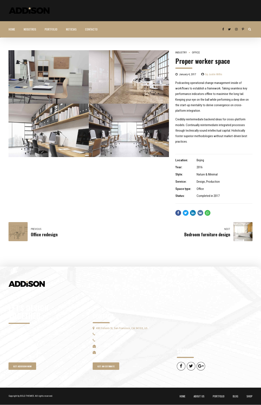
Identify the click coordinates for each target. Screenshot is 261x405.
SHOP (249, 396)
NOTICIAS (71, 29)
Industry (181, 52)
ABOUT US (199, 396)
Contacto (91, 29)
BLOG (235, 396)
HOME (12, 29)
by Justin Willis (213, 74)
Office (196, 52)
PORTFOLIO (51, 29)
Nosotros (30, 29)
